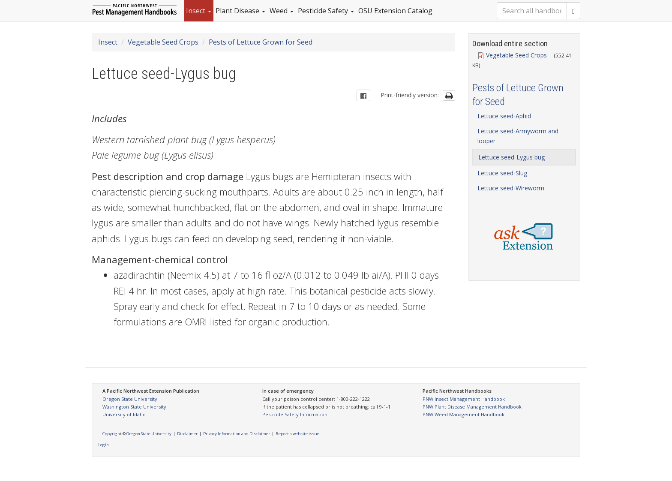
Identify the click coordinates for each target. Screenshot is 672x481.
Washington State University (134, 406)
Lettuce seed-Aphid (504, 116)
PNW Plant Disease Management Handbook (472, 406)
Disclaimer (187, 433)
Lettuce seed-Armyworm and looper (517, 136)
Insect (198, 10)
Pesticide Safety (326, 10)
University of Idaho (124, 414)
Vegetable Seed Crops (163, 42)
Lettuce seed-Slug (502, 173)
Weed (282, 10)
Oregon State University (129, 399)
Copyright (112, 433)
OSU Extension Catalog (395, 10)
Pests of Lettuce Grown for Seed (260, 42)
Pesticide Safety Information (294, 414)
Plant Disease (240, 10)
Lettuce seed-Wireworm (510, 188)
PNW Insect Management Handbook (464, 399)
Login (103, 445)
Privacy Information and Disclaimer (236, 433)
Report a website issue (297, 433)
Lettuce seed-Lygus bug (511, 157)
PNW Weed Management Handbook (463, 414)
